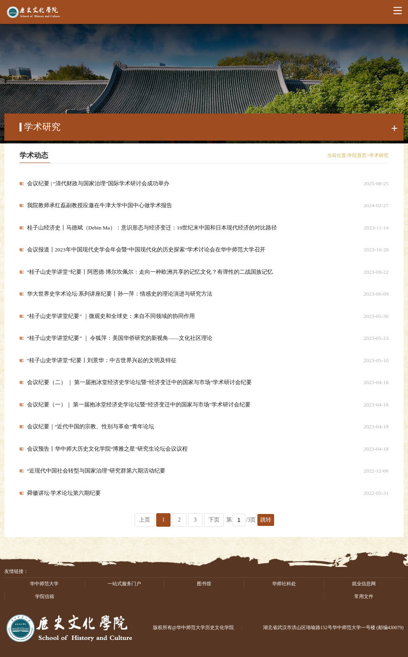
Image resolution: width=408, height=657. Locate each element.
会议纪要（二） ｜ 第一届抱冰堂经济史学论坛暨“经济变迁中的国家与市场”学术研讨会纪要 (139, 382)
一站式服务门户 (124, 583)
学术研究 (378, 155)
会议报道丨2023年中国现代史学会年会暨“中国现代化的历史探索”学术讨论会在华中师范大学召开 (146, 250)
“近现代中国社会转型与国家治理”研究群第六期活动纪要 (96, 471)
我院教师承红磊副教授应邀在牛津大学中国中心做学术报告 (99, 205)
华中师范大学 (44, 583)
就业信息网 (364, 583)
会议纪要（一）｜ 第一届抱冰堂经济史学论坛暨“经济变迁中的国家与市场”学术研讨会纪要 (139, 405)
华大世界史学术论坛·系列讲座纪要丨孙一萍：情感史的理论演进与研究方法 (119, 294)
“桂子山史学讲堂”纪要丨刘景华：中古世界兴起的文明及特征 (102, 360)
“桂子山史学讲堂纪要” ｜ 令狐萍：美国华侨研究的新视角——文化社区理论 (120, 338)
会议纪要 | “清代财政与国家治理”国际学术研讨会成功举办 (98, 183)
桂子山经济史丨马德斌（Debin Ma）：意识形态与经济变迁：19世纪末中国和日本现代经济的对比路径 (152, 228)
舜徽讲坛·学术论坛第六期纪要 (64, 493)
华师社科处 (284, 583)
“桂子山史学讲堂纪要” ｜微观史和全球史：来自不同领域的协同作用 (111, 316)
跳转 (265, 520)
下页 (214, 520)
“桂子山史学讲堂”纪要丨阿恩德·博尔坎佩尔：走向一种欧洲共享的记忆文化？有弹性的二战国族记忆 (150, 272)
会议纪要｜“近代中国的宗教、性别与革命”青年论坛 (91, 427)
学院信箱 (44, 596)
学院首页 (357, 155)
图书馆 (204, 583)
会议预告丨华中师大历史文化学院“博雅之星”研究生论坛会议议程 (107, 449)
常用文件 (363, 596)
